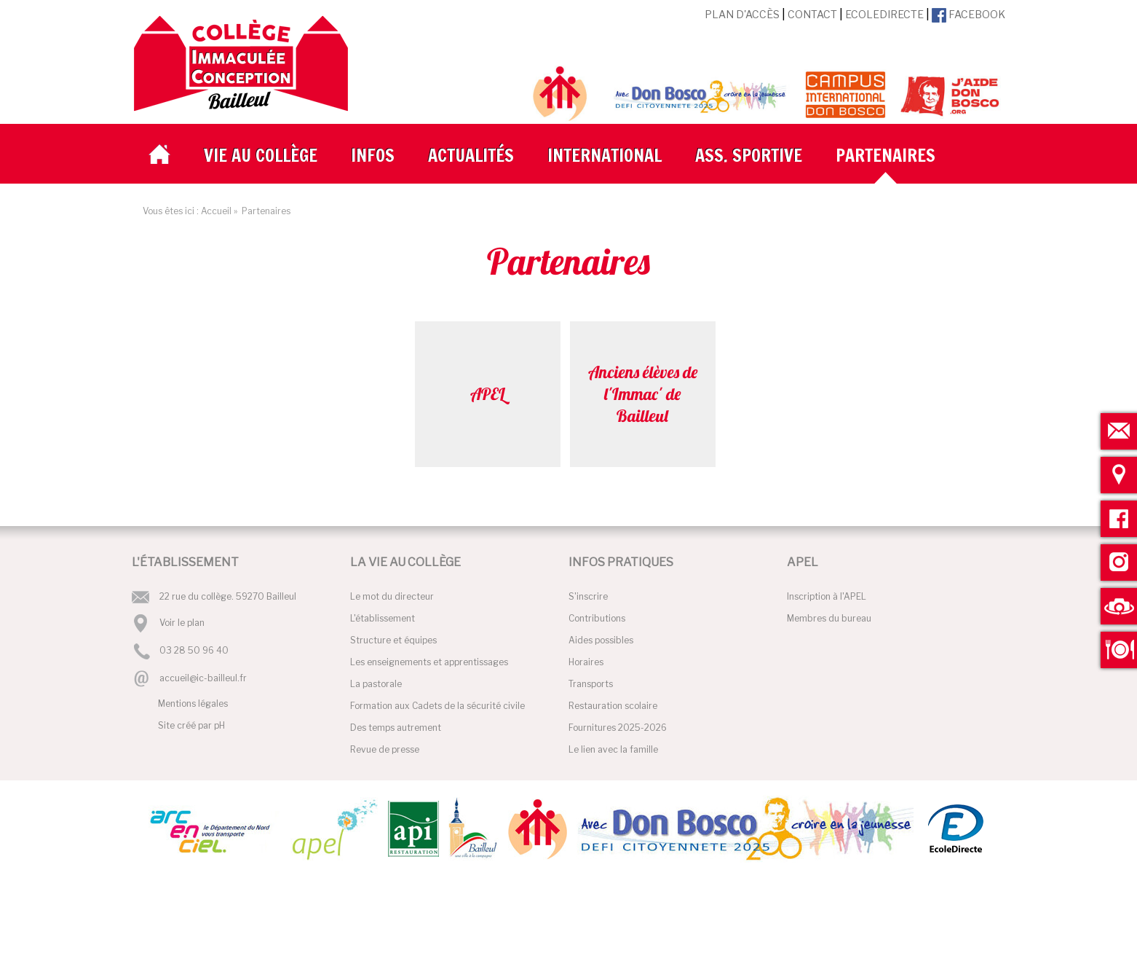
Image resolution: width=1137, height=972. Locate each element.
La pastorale (376, 683)
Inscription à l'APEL (826, 596)
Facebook (968, 14)
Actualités (471, 155)
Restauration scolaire (612, 705)
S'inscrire (588, 596)
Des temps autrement (395, 727)
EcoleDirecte (884, 14)
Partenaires (885, 155)
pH (219, 725)
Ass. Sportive (748, 155)
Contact (812, 14)
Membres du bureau (829, 618)
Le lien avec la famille (613, 749)
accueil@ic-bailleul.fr (203, 678)
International (604, 155)
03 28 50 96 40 (194, 651)
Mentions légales (193, 703)
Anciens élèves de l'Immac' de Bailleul (642, 393)
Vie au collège (260, 155)
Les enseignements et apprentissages (429, 662)
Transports (590, 683)
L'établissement (382, 618)
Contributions (596, 618)
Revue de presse (384, 749)
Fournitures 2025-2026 (617, 727)
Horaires (585, 662)
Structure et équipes (393, 640)
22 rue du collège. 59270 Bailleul (227, 596)
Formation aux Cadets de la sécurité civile (437, 705)
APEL (487, 393)
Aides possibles (600, 640)
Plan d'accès (742, 14)
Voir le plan (182, 622)
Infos (373, 155)
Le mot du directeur (392, 596)
